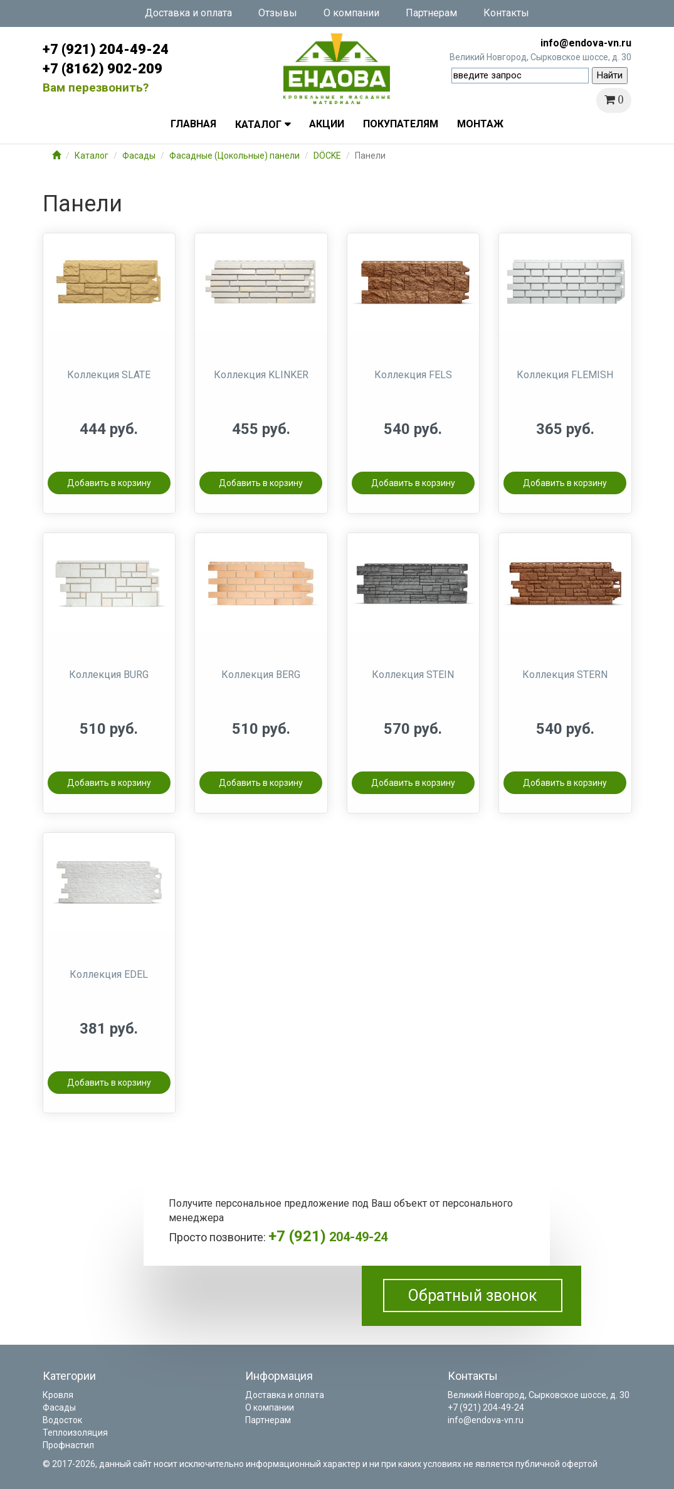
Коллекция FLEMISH (565, 375)
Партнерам (431, 13)
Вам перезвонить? (96, 87)
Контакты (506, 13)
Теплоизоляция (75, 1433)
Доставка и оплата (188, 13)
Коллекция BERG (260, 675)
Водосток (62, 1420)
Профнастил (68, 1445)
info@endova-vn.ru (585, 43)
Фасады (138, 156)
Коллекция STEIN (413, 675)
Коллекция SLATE (108, 375)
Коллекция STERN (565, 675)
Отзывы (277, 13)
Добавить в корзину (109, 483)
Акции (326, 124)
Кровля (58, 1395)
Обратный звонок (472, 1295)
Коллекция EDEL (109, 974)
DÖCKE (327, 156)
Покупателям (400, 124)
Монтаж (480, 124)
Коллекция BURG (109, 675)
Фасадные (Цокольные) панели (234, 156)
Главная (193, 124)
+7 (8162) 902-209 (102, 69)
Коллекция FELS (413, 375)
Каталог (258, 124)
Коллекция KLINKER (261, 375)
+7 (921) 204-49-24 (106, 49)
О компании (351, 13)
